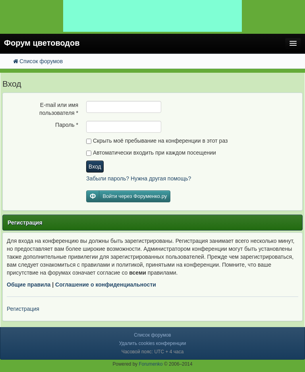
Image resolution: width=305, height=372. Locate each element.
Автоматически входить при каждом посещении (151, 152)
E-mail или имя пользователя (58, 109)
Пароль (66, 125)
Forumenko (151, 364)
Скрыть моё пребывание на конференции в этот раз (157, 141)
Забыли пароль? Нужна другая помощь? (138, 178)
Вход (95, 166)
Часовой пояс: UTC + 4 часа (153, 352)
